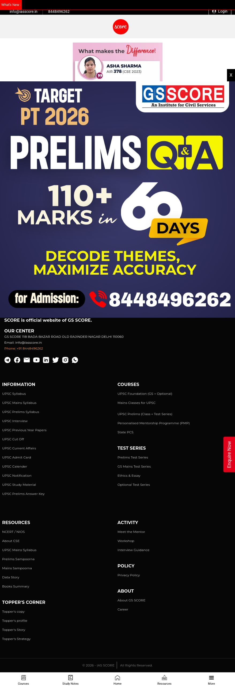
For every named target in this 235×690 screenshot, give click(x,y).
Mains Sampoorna (17, 568)
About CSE (11, 541)
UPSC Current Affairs (19, 448)
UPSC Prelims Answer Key (23, 494)
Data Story (10, 577)
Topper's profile (14, 621)
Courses (23, 680)
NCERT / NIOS (13, 532)
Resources (164, 680)
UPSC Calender (14, 466)
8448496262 (59, 11)
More (211, 680)
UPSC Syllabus (14, 394)
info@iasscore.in (23, 11)
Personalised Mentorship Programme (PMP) (154, 423)
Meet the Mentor (131, 532)
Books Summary (15, 586)
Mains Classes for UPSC (137, 403)
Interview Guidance (134, 550)
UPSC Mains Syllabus (19, 403)
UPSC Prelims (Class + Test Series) (145, 414)
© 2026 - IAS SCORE (98, 665)
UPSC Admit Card (16, 457)
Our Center (19, 330)
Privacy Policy (129, 575)
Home (117, 680)
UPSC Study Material (19, 485)
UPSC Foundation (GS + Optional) (145, 394)
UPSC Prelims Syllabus (20, 412)
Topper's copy (13, 611)
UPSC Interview (15, 421)
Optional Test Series (134, 485)
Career (123, 609)
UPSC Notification (17, 475)
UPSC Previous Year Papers (24, 430)
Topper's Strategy (16, 639)
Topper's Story (13, 630)
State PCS (126, 432)
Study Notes (70, 680)
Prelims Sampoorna (18, 559)
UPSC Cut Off (13, 439)
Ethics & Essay (129, 475)
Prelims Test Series (133, 457)
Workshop (126, 541)
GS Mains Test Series (134, 466)
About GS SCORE (131, 600)
